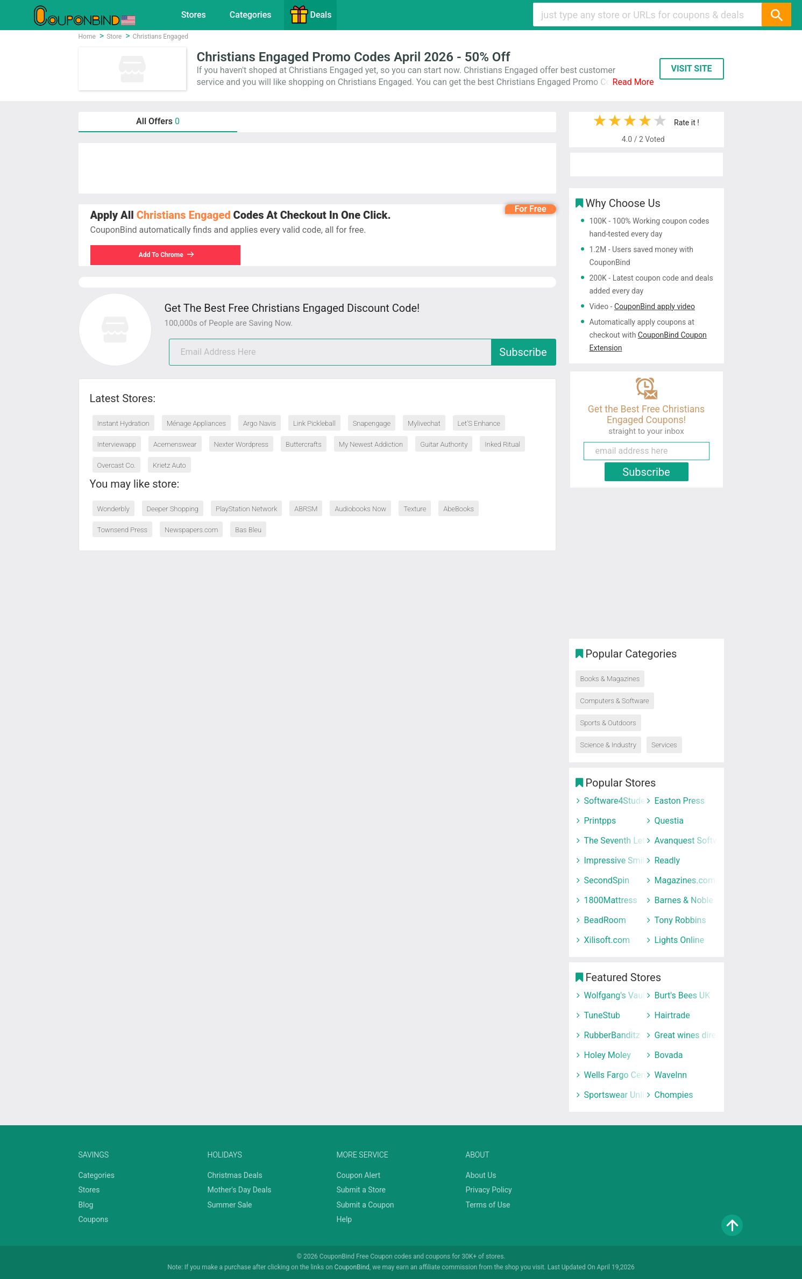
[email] (362, 352)
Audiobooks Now (360, 509)
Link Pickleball (314, 423)
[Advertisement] (317, 168)
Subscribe (523, 352)
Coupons (94, 1219)
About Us (481, 1175)
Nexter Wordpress (241, 444)
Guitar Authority (443, 444)
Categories (251, 15)
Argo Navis (259, 423)
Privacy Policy (489, 1189)
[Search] (776, 14)
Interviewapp (116, 444)
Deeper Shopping (172, 509)
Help (344, 1219)
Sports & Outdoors (608, 723)
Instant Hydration (123, 423)
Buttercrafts (304, 444)
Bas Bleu (248, 530)
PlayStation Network (246, 509)
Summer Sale (230, 1205)
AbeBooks (458, 509)
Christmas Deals (235, 1175)
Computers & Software (614, 701)
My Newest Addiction (371, 444)
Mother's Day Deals (240, 1189)
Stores (193, 15)
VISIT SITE (691, 68)
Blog (86, 1205)
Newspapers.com (191, 530)
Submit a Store (361, 1189)
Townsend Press (122, 530)
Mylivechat (424, 423)
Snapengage (372, 423)
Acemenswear (175, 444)
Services (664, 745)
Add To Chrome (167, 255)
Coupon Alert (359, 1175)
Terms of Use (488, 1205)
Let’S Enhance (479, 423)
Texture (414, 509)
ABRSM (305, 509)
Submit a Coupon (365, 1205)
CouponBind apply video (654, 306)
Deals (310, 14)
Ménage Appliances (196, 423)
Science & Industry (608, 745)
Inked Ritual (502, 444)
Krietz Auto (169, 465)
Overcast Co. (116, 465)
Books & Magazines (610, 679)
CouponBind (352, 1267)
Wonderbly (113, 509)
